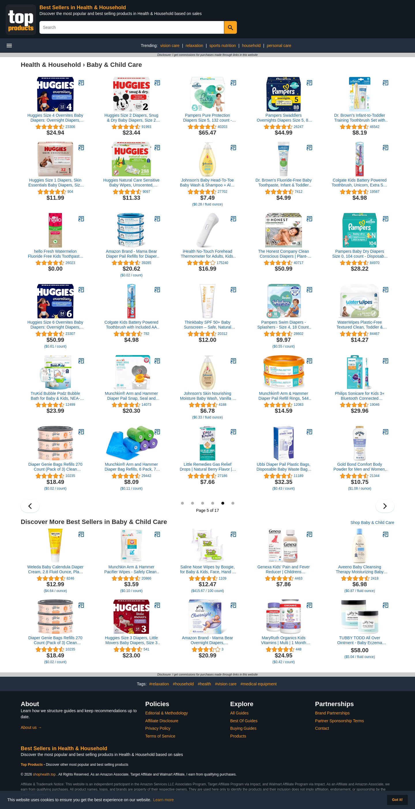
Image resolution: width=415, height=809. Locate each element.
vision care (170, 45)
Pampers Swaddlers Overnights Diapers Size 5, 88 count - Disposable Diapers (283, 118)
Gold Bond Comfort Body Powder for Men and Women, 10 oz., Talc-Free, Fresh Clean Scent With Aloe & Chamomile (360, 467)
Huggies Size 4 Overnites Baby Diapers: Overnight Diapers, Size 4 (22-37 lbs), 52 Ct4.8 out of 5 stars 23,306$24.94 (55, 118)
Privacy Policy (157, 728)
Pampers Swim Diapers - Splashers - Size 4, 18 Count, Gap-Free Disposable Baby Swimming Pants (283, 325)
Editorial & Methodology (166, 713)
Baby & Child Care (114, 64)
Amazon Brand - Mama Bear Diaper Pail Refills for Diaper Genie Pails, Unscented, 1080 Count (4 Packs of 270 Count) (131, 254)
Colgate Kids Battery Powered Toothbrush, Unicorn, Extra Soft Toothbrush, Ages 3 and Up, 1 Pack (360, 183)
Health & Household (51, 64)
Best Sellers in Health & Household (82, 7)
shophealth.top (44, 774)
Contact (322, 728)
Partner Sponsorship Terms (339, 721)
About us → (31, 727)
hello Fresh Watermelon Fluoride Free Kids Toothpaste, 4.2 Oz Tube (55, 254)
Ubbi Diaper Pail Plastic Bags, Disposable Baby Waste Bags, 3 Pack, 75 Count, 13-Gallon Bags (283, 467)
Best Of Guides (244, 721)
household (251, 45)
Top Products (32, 765)
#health (204, 684)
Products (238, 736)
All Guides (239, 713)
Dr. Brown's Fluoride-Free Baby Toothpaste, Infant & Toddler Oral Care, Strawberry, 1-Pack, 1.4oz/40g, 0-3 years (284, 183)
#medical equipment (259, 684)
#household (183, 684)
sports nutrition (222, 45)
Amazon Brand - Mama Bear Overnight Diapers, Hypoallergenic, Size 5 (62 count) (207, 640)
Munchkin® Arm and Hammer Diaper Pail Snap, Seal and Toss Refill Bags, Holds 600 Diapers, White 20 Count (131, 396)
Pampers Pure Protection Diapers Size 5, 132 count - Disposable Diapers (207, 118)
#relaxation (159, 684)
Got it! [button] (397, 800)
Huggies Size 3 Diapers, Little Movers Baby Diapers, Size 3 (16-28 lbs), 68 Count (131, 640)
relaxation (194, 45)
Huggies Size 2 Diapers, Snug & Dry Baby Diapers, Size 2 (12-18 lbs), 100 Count (132, 118)
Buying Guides (243, 728)
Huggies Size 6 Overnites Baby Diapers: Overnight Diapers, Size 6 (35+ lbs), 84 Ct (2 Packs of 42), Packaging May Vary (55, 325)
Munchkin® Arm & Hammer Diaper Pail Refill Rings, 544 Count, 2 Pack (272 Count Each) (284, 396)
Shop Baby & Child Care (372, 522)
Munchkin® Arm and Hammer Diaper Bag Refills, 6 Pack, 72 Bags (131, 467)
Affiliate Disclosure (161, 721)
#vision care (226, 684)
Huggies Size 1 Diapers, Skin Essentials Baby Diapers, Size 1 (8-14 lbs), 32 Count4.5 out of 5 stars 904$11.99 (55, 183)
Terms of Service (160, 736)
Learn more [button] (163, 799)
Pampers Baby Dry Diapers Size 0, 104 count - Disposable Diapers (359, 254)
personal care (279, 45)
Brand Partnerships (332, 713)
